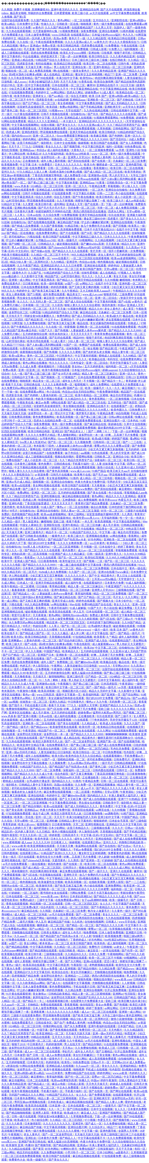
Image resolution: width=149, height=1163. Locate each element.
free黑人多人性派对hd (33, 442)
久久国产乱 (35, 272)
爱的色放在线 (133, 1102)
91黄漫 (100, 182)
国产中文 (94, 575)
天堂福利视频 (109, 517)
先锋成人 (133, 323)
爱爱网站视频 (84, 456)
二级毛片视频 (25, 921)
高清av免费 (60, 38)
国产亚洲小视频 (27, 716)
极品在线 (128, 316)
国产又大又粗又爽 (70, 799)
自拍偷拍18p (78, 114)
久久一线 (17, 373)
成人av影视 (38, 478)
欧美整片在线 (82, 474)
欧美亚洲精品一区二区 (50, 1033)
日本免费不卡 (17, 687)
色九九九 (128, 34)
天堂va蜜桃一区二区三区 (119, 269)
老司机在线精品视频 (24, 788)
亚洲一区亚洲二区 (29, 370)
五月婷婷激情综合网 (129, 254)
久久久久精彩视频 (87, 618)
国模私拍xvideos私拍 (75, 615)
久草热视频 (104, 128)
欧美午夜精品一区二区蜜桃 (92, 395)
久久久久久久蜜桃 (70, 352)
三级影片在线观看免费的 (26, 1015)
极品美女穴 (74, 294)
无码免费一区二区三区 (82, 207)
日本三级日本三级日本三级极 (90, 60)
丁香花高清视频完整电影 (47, 175)
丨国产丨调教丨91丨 (98, 431)
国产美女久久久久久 (133, 218)
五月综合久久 (101, 20)
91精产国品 (99, 471)
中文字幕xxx (27, 427)
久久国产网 (19, 1087)
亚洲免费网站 (113, 885)
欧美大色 (89, 164)
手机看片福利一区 (83, 463)
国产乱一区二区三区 (60, 442)
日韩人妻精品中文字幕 (133, 1080)
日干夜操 (7, 1120)
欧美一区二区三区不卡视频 (106, 957)
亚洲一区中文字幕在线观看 (34, 85)
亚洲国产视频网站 (110, 1112)
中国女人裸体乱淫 (31, 525)
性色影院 (129, 752)
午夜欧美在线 (25, 402)
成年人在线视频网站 (38, 755)
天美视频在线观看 (60, 636)
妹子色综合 (72, 453)
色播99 (138, 395)
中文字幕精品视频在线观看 (31, 467)
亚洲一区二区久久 (44, 135)
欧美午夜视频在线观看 (56, 370)
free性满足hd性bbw (116, 939)
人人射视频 (129, 983)
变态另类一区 (98, 251)
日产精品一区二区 (96, 676)
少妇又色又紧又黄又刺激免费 (126, 766)
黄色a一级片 (14, 965)
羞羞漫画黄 (19, 590)
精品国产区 (52, 276)
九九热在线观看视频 (18, 31)
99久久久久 (8, 290)
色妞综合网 (40, 626)
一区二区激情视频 (118, 398)
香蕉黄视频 (71, 1004)
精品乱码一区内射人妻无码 (35, 38)
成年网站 (44, 139)
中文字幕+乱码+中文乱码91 (98, 835)
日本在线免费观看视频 (82, 128)
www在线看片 (61, 258)
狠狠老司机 (110, 294)
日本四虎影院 (109, 683)
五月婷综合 (115, 402)
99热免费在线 (133, 146)
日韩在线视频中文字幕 (125, 110)
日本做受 (19, 1055)
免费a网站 (23, 492)
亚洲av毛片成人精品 (18, 481)
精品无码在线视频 (28, 1152)
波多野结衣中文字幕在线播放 (30, 763)
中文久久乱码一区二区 (34, 835)
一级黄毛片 (110, 1105)
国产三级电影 (138, 820)
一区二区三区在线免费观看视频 (22, 1156)
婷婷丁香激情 (126, 546)
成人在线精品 (52, 74)
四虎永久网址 (75, 92)
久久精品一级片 (11, 521)
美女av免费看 (49, 968)
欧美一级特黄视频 (52, 283)
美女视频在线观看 (74, 406)
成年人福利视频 (129, 636)
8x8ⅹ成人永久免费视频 (75, 49)
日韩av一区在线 (135, 827)
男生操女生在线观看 (29, 298)
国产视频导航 (72, 146)
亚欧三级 (22, 168)
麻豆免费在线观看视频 (53, 647)
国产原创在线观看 (79, 160)
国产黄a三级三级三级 (41, 182)
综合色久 (23, 269)
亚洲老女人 (40, 96)
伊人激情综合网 (89, 831)
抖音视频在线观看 (51, 874)
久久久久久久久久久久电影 (63, 1011)
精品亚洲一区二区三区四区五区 (66, 622)
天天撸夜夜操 (22, 676)
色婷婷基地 (53, 1062)
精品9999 (79, 337)
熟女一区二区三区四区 (34, 110)
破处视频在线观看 (68, 243)
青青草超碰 (10, 824)
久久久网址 (46, 388)
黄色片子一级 (77, 38)
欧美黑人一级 (137, 225)
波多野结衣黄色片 (52, 975)
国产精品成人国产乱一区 (35, 633)
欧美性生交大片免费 (18, 27)
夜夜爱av (30, 557)
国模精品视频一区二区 (71, 759)
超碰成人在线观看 (121, 1083)
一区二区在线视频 (78, 507)
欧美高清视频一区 (68, 416)
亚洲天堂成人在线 (63, 600)
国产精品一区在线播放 (21, 233)
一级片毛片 (106, 763)
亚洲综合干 (68, 319)
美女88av (77, 366)
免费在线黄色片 (11, 283)
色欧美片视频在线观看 (15, 254)
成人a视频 (59, 1040)
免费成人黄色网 (102, 157)
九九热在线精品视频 (96, 110)
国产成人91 (54, 983)
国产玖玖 (93, 114)
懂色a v (24, 45)
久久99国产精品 (132, 622)
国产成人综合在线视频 (79, 301)
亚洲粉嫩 (51, 820)
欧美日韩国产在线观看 (105, 142)
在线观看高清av (80, 34)
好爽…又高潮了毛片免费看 (122, 435)
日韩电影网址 (121, 128)
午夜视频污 (64, 683)
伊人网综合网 (17, 153)
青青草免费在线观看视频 (109, 334)
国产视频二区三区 (134, 712)
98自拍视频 (122, 413)
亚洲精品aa (31, 809)
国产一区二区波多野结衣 (80, 741)
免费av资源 (49, 45)
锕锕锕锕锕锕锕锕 (116, 734)
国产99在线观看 (45, 78)
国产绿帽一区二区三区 (23, 243)
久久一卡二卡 (57, 1109)
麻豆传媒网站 (17, 1080)
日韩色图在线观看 (42, 229)
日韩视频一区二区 (128, 1047)
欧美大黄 (51, 179)
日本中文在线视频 (65, 142)
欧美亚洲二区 (70, 788)
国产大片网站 (73, 961)
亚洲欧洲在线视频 (25, 207)
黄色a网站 (63, 20)
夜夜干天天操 (14, 384)
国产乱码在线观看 (60, 337)
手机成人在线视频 (96, 1069)
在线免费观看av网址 (32, 391)
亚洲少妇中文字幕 (109, 817)
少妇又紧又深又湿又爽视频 (128, 287)
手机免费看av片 (134, 755)
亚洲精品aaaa (78, 99)
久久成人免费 (28, 366)
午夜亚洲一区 (135, 946)
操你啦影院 (87, 1004)
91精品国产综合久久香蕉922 (52, 60)
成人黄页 (128, 308)
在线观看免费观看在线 (23, 128)
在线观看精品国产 (82, 27)
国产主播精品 (104, 1051)
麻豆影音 (49, 298)
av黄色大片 (101, 42)
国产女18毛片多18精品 (66, 373)
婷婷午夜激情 (109, 1080)
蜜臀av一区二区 (98, 928)
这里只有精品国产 (28, 142)
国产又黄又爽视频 (81, 773)
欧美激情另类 (44, 885)
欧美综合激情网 (104, 81)
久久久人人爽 (103, 276)
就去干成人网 (41, 813)
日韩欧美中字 (10, 427)
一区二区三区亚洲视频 (65, 546)
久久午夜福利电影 (53, 153)
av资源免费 (42, 474)
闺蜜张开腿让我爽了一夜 (90, 200)
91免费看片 (46, 164)
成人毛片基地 (111, 525)
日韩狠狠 (38, 146)
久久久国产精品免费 (57, 27)
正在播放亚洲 (138, 777)
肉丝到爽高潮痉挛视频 (109, 78)
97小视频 (90, 1120)
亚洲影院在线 (119, 20)
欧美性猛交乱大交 (70, 561)
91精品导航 (72, 225)
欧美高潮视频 (103, 521)
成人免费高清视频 (40, 70)
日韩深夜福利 (106, 1148)
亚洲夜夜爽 (38, 1011)
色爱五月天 (125, 499)
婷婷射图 (55, 835)
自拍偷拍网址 (126, 1058)
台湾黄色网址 (48, 438)
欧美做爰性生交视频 (51, 882)
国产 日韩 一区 (35, 1055)
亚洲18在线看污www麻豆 (114, 572)
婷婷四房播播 (67, 179)
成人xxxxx (20, 81)
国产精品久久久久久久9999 (92, 139)
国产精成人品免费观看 (26, 225)
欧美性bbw (87, 78)
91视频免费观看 (69, 31)
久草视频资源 (139, 1152)
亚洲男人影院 (115, 882)
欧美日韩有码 (104, 197)
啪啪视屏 (86, 23)
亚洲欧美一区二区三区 (101, 99)
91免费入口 (116, 49)
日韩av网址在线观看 (121, 416)
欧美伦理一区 (35, 672)
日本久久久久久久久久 (69, 164)
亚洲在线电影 (36, 795)
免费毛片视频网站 (12, 1138)
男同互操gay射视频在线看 (30, 1102)
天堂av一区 (85, 1098)
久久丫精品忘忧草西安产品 (124, 124)
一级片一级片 (100, 629)
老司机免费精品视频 (99, 759)
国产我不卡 (16, 705)
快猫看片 (98, 936)
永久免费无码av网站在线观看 (19, 388)
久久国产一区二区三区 (83, 572)
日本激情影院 (33, 1123)
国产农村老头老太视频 (97, 352)
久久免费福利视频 (62, 928)
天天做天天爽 (33, 67)
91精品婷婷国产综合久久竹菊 (62, 272)
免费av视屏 (10, 370)
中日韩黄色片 (65, 355)
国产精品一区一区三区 (80, 925)
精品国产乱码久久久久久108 (95, 997)
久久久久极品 (60, 633)
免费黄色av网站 (21, 698)
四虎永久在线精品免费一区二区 (53, 420)
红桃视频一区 (26, 1029)
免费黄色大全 (17, 1159)
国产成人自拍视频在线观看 (100, 799)
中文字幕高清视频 (36, 517)
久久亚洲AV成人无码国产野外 (128, 651)
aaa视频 (85, 453)
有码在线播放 (44, 63)
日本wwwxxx (83, 629)
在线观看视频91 (113, 755)
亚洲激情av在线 (98, 175)
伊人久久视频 (33, 651)
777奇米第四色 (99, 719)
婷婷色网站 (30, 139)
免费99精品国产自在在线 (96, 604)
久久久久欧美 (14, 1123)
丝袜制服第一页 (76, 348)
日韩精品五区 (39, 269)
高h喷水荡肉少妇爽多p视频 (25, 74)
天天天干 (59, 817)
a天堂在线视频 (138, 366)
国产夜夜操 (16, 1051)
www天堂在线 (127, 921)
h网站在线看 (58, 402)
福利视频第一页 (134, 49)
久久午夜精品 (70, 290)
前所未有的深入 (59, 334)
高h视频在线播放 (89, 878)
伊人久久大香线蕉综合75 (124, 42)
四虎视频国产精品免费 (26, 514)
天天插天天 (40, 676)
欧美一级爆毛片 (68, 240)
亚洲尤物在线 (31, 157)
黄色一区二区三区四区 (41, 355)
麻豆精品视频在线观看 (76, 496)
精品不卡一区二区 (57, 532)
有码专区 (113, 359)
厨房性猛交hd (41, 997)
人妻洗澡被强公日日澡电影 (81, 665)
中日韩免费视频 (112, 752)
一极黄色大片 (57, 535)
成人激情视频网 (136, 856)
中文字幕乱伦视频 (84, 193)
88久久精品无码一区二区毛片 (19, 572)
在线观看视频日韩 (57, 1001)
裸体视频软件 (46, 366)
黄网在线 (36, 449)
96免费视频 (127, 117)
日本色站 (133, 420)
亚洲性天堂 (71, 874)
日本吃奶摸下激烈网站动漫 (126, 507)
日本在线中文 (107, 546)
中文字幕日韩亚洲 (93, 146)
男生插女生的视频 (48, 748)
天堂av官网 (111, 791)
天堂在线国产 (73, 110)
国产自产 (59, 1022)
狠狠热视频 (85, 979)
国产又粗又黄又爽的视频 (84, 287)
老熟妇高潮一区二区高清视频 (30, 553)
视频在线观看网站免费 (93, 867)
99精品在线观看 (41, 1037)
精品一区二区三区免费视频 (93, 568)
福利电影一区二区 (117, 366)
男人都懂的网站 (67, 435)
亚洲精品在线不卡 (107, 85)
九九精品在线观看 (20, 1148)
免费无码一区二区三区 (60, 568)
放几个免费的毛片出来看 (96, 225)
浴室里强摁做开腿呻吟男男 (103, 514)
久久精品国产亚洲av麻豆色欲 (19, 330)
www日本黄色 (55, 1073)
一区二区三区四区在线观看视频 (90, 258)
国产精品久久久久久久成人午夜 (33, 773)
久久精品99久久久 (76, 398)
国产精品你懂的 (32, 806)
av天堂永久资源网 (134, 106)
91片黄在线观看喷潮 (27, 114)
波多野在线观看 (11, 777)
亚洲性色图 (16, 503)
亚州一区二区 (44, 817)
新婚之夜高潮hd (11, 878)
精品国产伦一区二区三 (52, 730)
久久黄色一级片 (121, 910)
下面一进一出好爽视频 (73, 56)
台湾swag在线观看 (88, 179)
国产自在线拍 (107, 846)
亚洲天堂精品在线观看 (84, 132)
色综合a (41, 150)
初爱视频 (69, 326)
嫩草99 (91, 85)
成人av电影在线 (135, 200)
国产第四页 (130, 402)
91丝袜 (5, 222)
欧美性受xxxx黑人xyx (86, 517)
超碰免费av (92, 92)
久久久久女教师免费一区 (57, 384)
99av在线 (74, 604)
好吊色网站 (95, 539)
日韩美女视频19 (51, 932)
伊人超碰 (103, 856)
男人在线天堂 (62, 67)
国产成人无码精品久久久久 (122, 103)
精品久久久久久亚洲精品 (43, 121)
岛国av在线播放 (64, 784)
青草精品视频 (57, 586)
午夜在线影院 (82, 644)
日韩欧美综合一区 (118, 182)
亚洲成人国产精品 (25, 561)
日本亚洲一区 (57, 1105)
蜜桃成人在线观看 (110, 355)
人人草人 (20, 215)
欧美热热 (100, 943)
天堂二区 (78, 824)
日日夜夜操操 (31, 283)
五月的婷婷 (132, 449)
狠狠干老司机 (122, 52)
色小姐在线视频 (125, 193)
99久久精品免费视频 (84, 254)
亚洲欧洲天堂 (113, 106)
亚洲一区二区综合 (106, 298)
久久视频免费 (83, 442)
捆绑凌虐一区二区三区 (110, 164)
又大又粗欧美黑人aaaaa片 (96, 290)
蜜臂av (18, 557)
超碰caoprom (109, 370)
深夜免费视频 (89, 31)
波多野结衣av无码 (123, 1098)
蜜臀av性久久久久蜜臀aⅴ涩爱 (112, 445)
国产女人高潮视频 (131, 142)
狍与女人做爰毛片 (99, 910)
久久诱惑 (127, 514)
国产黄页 (38, 1148)
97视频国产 (69, 377)
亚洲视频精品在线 (12, 611)
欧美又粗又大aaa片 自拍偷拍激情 (127, 471)
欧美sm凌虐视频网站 (124, 258)
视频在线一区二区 (16, 70)
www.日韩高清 (60, 34)
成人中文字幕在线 (97, 633)
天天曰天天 (51, 957)
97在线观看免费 (62, 193)
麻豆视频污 (129, 388)
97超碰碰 (55, 467)
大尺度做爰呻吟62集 (45, 31)
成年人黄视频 (22, 961)
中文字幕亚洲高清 (23, 197)
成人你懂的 (53, 1047)
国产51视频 (34, 294)
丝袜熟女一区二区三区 (34, 701)
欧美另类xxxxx (108, 499)
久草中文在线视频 (135, 424)
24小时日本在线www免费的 (76, 489)
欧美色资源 (42, 838)
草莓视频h (114, 186)
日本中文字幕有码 (109, 680)
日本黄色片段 (10, 528)
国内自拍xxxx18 (21, 135)
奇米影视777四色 (44, 445)
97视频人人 (125, 272)
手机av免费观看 (83, 849)
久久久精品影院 (97, 38)
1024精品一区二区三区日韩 (47, 186)
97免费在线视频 (16, 939)
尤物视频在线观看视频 (26, 932)
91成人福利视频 (136, 582)
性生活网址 (8, 990)
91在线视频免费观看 (124, 326)
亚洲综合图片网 (78, 1127)
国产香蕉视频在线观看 (64, 1029)
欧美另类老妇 (22, 96)
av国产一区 (72, 283)
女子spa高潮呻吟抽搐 (95, 900)
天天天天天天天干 (81, 334)
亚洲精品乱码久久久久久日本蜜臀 (62, 265)
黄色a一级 (29, 694)
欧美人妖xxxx (26, 824)
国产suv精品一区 (58, 96)
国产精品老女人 (74, 431)
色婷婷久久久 (137, 1073)
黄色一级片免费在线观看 (108, 23)
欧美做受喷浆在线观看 (64, 727)
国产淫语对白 (118, 139)
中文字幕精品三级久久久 (87, 236)
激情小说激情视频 (122, 1019)
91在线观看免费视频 (84, 427)
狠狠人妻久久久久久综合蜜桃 (82, 305)
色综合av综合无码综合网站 (79, 391)
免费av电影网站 (69, 106)
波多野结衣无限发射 (29, 734)
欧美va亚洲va (17, 355)
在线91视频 (48, 124)
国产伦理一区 (130, 950)
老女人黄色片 (106, 254)
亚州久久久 (8, 171)
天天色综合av (81, 1037)
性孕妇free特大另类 (69, 777)
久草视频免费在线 (49, 788)
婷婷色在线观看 (86, 600)
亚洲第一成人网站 (20, 279)
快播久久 (141, 416)
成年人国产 (48, 662)
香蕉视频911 (101, 168)
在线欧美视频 (97, 882)
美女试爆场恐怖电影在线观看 (108, 323)
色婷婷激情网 (54, 1044)
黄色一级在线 (137, 568)
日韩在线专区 (63, 579)
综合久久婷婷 (44, 197)
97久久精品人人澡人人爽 (32, 171)
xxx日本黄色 (98, 543)
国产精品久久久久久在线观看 (118, 114)
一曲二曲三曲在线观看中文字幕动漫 (79, 564)
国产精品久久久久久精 (110, 925)
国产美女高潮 (14, 809)
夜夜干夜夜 (73, 521)
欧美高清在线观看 (28, 507)
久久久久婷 (8, 849)
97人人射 (85, 936)
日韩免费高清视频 (20, 416)
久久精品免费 (107, 968)
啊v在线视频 (61, 70)
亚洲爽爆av (15, 640)
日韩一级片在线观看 (24, 1116)
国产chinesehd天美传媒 (62, 247)
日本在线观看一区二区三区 (69, 85)
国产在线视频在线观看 (42, 222)
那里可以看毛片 (61, 528)
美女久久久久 (54, 146)
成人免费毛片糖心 (31, 719)
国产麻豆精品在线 (95, 424)
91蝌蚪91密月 (46, 777)
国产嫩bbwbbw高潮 (92, 243)
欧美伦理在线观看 (38, 341)
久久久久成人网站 (119, 867)
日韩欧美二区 (103, 456)
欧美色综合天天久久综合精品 (83, 755)
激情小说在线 (105, 467)
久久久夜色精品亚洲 (122, 56)
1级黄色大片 (19, 272)
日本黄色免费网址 (25, 1098)
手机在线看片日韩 (35, 705)
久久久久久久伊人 (76, 575)
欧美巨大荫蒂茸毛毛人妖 (48, 741)
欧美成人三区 (107, 1047)
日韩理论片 (70, 867)
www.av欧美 (19, 846)
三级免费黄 (126, 294)
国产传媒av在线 (41, 251)
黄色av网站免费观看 (132, 864)
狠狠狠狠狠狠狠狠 (77, 189)
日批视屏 (107, 52)
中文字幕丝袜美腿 (67, 182)
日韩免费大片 (137, 409)
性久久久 (88, 276)
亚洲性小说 (133, 150)
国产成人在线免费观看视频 (79, 467)
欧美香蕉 (99, 636)
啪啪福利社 (45, 218)
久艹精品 (111, 636)
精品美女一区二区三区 (47, 380)
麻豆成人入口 (89, 1112)
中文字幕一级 (107, 532)
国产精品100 (38, 709)
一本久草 (87, 521)
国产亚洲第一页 (111, 694)
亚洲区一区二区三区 (44, 492)
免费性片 (94, 946)
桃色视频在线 (106, 261)
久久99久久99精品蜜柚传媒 (123, 557)
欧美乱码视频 (60, 1019)
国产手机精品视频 (91, 106)
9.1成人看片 (107, 92)
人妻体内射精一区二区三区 (57, 395)
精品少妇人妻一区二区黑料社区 (29, 261)
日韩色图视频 (10, 853)
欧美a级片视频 (101, 438)
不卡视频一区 (92, 380)
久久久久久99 (41, 842)
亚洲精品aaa (27, 150)
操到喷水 (47, 142)
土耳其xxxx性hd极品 (104, 579)
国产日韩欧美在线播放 (34, 535)
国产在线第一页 (102, 160)
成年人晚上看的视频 (53, 160)
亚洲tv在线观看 (93, 961)
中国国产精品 (52, 651)
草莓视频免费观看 (126, 550)
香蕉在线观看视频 (17, 903)
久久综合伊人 (97, 1127)
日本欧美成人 (56, 1102)
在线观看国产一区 (122, 406)
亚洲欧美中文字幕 (39, 117)
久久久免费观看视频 (120, 1138)
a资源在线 (12, 1065)
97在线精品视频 (83, 636)
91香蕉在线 (86, 81)
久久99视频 (111, 279)
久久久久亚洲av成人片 (79, 42)
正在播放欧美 (31, 160)
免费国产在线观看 (90, 344)
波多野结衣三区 (19, 312)
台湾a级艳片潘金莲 (100, 626)
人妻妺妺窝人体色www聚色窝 (88, 330)
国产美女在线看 (97, 492)
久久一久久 (113, 388)
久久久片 (118, 827)
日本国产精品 (126, 1026)
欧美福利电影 (91, 694)
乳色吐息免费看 (120, 748)
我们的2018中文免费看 (42, 543)
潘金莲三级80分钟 (95, 218)
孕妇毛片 (68, 1051)
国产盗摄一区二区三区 (15, 229)
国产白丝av (125, 846)
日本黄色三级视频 (25, 463)
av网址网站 (58, 92)
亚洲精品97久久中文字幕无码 (124, 824)
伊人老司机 (27, 528)
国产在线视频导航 (129, 741)
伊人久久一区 (14, 550)
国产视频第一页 (51, 377)
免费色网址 (63, 316)
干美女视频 (104, 1055)
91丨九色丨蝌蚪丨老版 (53, 680)
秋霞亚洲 (130, 1033)
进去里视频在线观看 (118, 319)
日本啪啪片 (61, 939)
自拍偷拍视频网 (94, 921)
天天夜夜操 (113, 243)
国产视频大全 (105, 600)
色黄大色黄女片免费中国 (90, 481)
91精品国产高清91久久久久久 (19, 647)
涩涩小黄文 (111, 961)
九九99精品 (58, 261)
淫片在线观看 (26, 856)
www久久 (105, 665)
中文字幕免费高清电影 (90, 103)
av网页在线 (103, 809)
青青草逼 (57, 1112)
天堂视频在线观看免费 (52, 128)
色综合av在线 (87, 261)
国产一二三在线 (132, 442)
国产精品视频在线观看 (43, 950)
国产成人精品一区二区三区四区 (42, 867)
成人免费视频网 (88, 499)
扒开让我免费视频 (115, 990)
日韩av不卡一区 (100, 1062)
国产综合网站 (131, 694)
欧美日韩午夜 (44, 204)
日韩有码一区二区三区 (34, 308)
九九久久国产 (132, 723)
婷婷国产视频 (120, 438)
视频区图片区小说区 (75, 690)
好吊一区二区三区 (112, 510)
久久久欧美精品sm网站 (31, 983)
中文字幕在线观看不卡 (92, 1138)
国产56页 (87, 233)
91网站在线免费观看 (14, 121)
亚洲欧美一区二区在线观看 (93, 326)
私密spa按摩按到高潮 (64, 1080)
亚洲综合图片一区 (114, 420)
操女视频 (92, 348)
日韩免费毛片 (122, 759)
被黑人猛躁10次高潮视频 (87, 672)
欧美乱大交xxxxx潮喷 (73, 52)
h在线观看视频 (26, 925)
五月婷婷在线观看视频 (72, 492)
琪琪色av (20, 799)
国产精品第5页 (34, 319)
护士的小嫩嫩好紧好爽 (95, 222)
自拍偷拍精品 (29, 438)
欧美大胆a (17, 636)
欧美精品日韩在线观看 (122, 38)
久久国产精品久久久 (43, 20)
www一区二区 (100, 153)
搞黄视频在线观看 (31, 352)
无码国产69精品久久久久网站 (27, 1094)
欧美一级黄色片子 (52, 1058)
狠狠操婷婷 (100, 820)
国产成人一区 (93, 1123)
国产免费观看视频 (100, 1094)
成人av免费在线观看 (59, 1055)
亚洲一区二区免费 (126, 74)
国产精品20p (123, 698)
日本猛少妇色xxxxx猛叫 (106, 34)
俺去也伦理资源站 (121, 395)
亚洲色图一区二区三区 (133, 283)
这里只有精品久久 (78, 827)
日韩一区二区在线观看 (115, 781)
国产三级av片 (125, 618)
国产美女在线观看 (68, 723)
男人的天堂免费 (136, 975)
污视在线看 (34, 236)
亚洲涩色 (72, 261)
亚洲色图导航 (134, 164)
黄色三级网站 (76, 514)
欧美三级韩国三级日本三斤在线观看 (123, 1134)
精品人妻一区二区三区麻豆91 (100, 373)
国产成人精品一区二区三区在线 (103, 171)
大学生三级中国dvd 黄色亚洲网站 (32, 597)
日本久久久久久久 (115, 236)
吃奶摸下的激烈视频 (55, 449)
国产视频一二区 (93, 561)
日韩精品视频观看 (113, 247)
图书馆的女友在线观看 (82, 730)
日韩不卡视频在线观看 (55, 114)
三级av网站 (8, 1152)
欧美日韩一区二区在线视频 (100, 63)
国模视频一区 (41, 481)
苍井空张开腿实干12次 (124, 362)
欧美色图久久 (119, 409)
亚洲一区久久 (133, 135)
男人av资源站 (20, 247)
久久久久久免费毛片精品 (40, 435)
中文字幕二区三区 (106, 647)
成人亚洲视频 (67, 968)
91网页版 (140, 34)
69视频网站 (86, 240)
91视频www (56, 110)
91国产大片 (46, 330)
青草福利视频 (83, 593)
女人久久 (23, 301)
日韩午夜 (124, 63)
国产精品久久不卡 (57, 88)
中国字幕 (42, 1029)
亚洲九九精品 (58, 701)
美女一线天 (10, 856)
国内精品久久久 (62, 781)
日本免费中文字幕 (28, 23)
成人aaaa (26, 842)
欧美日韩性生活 (99, 56)
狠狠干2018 (19, 1044)
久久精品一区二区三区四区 (73, 907)
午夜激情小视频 (61, 669)
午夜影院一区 (79, 965)
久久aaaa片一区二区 (26, 936)
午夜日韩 (34, 409)
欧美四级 (52, 106)
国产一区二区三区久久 (87, 658)
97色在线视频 (111, 658)
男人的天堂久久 (119, 175)
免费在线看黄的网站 (115, 344)
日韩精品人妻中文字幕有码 (36, 784)
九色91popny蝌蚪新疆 (14, 950)
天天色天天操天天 (97, 1083)
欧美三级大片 (115, 200)
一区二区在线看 (82, 20)
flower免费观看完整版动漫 (73, 135)
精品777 (109, 74)
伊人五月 (79, 611)
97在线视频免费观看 (21, 92)
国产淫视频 (120, 225)
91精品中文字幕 (11, 204)
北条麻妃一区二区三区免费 (129, 160)
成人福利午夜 (73, 582)
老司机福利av (17, 236)
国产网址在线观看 (121, 1091)
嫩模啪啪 (125, 279)
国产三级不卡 (31, 489)
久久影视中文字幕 (32, 276)
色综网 (142, 326)
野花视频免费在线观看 (54, 132)
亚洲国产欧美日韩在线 (32, 1141)
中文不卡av (52, 319)
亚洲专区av (43, 1019)
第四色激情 (109, 305)
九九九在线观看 (47, 557)
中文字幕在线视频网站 (26, 124)
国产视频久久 (63, 849)
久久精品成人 (90, 723)
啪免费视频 (90, 932)
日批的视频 (140, 745)
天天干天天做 (68, 81)
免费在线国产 (14, 460)
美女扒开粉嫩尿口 (81, 972)
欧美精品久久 (70, 651)
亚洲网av (118, 993)
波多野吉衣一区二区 (29, 1069)
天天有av (68, 1047)
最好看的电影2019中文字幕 (114, 427)
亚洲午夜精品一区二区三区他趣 (113, 67)
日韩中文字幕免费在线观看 (127, 615)
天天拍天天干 (14, 316)
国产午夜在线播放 (83, 197)
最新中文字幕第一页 (68, 694)
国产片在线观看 (70, 233)
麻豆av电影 (59, 1083)
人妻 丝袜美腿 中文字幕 (111, 463)
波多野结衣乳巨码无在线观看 (30, 337)
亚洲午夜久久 (114, 553)
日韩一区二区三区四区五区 (82, 903)
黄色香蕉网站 (97, 398)
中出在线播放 (31, 56)
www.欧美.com (50, 896)
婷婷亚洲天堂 (49, 56)
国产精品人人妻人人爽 (110, 1102)
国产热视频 (62, 330)
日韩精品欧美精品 (59, 993)
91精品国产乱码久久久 (84, 532)
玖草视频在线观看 (120, 928)
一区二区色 (97, 189)
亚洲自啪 (94, 52)
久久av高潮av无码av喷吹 (83, 763)
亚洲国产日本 (46, 654)
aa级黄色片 (122, 1152)
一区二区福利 (30, 892)
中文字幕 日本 (29, 164)
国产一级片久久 (99, 871)
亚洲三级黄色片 (35, 532)
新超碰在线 (115, 424)
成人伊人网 (77, 633)
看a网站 (134, 438)
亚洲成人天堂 (74, 204)
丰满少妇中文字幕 (67, 78)
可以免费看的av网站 (15, 928)
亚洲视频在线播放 (97, 535)
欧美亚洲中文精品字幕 (31, 745)
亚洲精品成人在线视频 (78, 117)
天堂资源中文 (126, 579)
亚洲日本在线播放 (65, 979)
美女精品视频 (38, 247)
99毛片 (13, 510)
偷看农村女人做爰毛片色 (27, 791)
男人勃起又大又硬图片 (131, 644)
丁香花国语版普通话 (37, 503)
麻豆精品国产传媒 (68, 222)
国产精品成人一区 (24, 593)
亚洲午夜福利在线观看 (102, 1026)
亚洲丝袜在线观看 (95, 265)
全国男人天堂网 (88, 705)
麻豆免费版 (126, 608)
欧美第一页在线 (24, 817)
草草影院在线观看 (83, 809)
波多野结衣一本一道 (53, 157)
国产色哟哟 (116, 135)
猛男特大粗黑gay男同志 (31, 539)
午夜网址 (57, 665)
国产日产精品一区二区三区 (39, 103)
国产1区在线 (108, 618)
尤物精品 (33, 1004)
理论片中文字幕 (65, 413)
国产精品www (39, 727)
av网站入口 (87, 283)
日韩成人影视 (98, 49)
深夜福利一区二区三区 (108, 460)
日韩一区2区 (69, 748)
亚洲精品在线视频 (122, 222)
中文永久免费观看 (68, 1087)
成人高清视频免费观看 (69, 229)
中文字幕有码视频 (105, 301)
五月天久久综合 (62, 1037)
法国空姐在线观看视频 (116, 669)
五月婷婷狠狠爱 (16, 1062)
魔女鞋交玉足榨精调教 (89, 74)
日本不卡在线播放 (83, 528)
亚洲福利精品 (128, 1065)
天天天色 (57, 117)
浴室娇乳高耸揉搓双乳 (31, 106)
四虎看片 (113, 218)
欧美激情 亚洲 (137, 734)
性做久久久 (48, 23)
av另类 (120, 150)
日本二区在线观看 (38, 1080)
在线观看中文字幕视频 (77, 983)
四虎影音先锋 (25, 63)
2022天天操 (127, 85)
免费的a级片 (27, 900)
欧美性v (66, 1062)
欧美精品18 (34, 153)
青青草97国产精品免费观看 (92, 503)
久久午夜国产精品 (28, 265)
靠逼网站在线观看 (86, 846)
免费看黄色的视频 (119, 853)
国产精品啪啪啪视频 (18, 1112)
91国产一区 (70, 344)
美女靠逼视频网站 (57, 478)
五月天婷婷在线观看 (64, 712)
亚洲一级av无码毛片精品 (21, 752)
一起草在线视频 (110, 950)
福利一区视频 (114, 146)
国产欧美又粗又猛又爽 (46, 290)
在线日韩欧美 (118, 60)
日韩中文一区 (125, 770)
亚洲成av (35, 45)
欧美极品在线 (97, 359)
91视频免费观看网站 (106, 117)
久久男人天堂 (104, 27)
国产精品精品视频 (17, 946)
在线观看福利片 (93, 582)
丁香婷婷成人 (78, 939)
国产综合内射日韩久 (71, 640)
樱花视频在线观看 (20, 1109)
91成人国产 (48, 507)
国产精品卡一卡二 (113, 380)
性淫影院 (130, 993)
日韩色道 (97, 1037)
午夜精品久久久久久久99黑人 (91, 409)
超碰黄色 (141, 117)
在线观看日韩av (92, 842)
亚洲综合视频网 (109, 31)
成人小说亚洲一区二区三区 (41, 460)
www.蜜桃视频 (11, 842)
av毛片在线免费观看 (15, 864)
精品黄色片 (108, 575)
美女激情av (40, 993)
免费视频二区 (65, 662)
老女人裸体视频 (16, 294)
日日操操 (42, 586)
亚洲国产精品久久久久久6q (116, 705)
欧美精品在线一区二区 (130, 92)
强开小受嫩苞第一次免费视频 (126, 251)
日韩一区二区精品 (59, 168)
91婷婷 (60, 298)
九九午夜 (102, 701)
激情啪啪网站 (57, 676)
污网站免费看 (78, 892)
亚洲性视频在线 (51, 496)
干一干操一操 (10, 391)
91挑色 (74, 478)
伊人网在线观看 (19, 575)
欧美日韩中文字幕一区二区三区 (65, 687)
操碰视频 (84, 142)
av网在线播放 (118, 535)
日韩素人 (111, 921)
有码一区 (140, 1148)
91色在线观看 (100, 453)
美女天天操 (120, 276)
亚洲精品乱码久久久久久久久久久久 (101, 121)
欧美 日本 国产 (98, 96)
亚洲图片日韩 (134, 932)
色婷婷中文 (10, 38)
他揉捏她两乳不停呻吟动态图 (53, 211)
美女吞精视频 (66, 103)
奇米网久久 (139, 279)
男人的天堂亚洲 (120, 453)
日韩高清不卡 (70, 835)
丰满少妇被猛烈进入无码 (44, 81)
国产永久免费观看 (75, 1026)
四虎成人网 (13, 132)
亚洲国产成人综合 (38, 590)
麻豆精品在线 (88, 312)
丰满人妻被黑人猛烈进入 (123, 795)
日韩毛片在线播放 (61, 474)
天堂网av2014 (120, 665)
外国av (48, 67)
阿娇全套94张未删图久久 (39, 316)
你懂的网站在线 (53, 1026)
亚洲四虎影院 (30, 132)
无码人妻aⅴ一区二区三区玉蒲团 (80, 510)
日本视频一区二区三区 (37, 305)
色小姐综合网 (39, 1120)
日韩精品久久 (46, 243)
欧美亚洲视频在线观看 (41, 846)
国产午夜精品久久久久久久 (28, 326)
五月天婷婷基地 (94, 366)
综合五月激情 (79, 96)
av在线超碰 (61, 99)
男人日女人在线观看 (129, 575)
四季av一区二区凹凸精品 (94, 748)
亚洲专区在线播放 (20, 712)
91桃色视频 (127, 31)
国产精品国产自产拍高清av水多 (67, 539)
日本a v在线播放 (82, 168)
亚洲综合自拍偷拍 (116, 189)
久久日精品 (43, 831)
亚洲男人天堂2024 (79, 157)
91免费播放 (112, 45)
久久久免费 (66, 629)
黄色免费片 (45, 463)
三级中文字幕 (45, 900)
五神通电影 (69, 499)
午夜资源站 (126, 683)
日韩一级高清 (95, 553)
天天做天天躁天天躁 (14, 413)
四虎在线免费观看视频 (45, 52)
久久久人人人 (25, 979)
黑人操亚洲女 (31, 521)
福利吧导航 (40, 827)
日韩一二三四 (105, 193)
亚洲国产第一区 (107, 741)
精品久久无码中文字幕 (103, 690)
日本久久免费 (97, 954)
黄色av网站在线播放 (35, 362)
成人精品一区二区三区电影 (53, 427)
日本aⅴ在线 (34, 215)
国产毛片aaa (100, 474)
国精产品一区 (75, 388)
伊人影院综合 (41, 665)
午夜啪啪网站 (115, 954)
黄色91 (64, 896)
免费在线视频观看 (51, 1004)
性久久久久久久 (78, 359)
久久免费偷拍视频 (35, 323)
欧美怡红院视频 (95, 557)
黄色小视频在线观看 (64, 831)
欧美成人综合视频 (111, 723)
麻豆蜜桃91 (126, 489)
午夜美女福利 (10, 618)
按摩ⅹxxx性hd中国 (89, 247)
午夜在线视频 (129, 45)
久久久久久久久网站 (123, 709)
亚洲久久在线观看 (121, 871)
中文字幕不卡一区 (136, 925)
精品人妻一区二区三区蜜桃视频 (91, 993)
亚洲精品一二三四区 (77, 975)
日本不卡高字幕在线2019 (99, 229)
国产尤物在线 (125, 99)
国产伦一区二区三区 (77, 1076)
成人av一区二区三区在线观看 (96, 550)
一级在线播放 (37, 864)
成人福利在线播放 (58, 150)
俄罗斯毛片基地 (86, 413)
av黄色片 (38, 27)
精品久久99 (128, 243)
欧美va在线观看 (21, 485)
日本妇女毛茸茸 (119, 820)
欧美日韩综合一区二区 (79, 298)
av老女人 (119, 946)
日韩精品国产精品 (125, 997)
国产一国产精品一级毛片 (125, 633)
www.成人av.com (92, 294)
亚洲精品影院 (115, 377)
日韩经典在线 (32, 384)
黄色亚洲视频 (11, 287)
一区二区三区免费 (132, 914)
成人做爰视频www (103, 644)
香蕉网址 (134, 535)
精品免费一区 (42, 258)
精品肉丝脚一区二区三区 (36, 1040)
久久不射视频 (65, 200)
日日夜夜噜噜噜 (48, 561)
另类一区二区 (105, 207)
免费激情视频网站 (17, 709)
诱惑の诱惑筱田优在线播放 (90, 211)
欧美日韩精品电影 (68, 45)
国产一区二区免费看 (59, 658)
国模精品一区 (81, 579)
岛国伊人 (119, 27)
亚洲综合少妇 (121, 456)
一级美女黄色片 (80, 70)
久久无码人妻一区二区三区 (47, 301)
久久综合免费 (51, 215)
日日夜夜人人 (59, 842)
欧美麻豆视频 (99, 135)
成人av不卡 (88, 788)
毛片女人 (118, 597)
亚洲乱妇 (68, 74)
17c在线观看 (81, 719)
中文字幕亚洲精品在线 (84, 88)
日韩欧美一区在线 (68, 23)
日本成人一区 (25, 582)
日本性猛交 (77, 362)
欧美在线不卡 (10, 633)
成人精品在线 (72, 737)
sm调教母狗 (111, 813)
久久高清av (132, 247)
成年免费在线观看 (54, 294)
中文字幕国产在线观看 (127, 903)
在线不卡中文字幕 (127, 229)
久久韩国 (45, 910)
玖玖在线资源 (117, 215)
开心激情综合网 (30, 1058)
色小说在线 (53, 391)
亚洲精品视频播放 (104, 784)
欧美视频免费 (10, 164)
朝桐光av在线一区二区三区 (18, 885)
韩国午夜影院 (10, 835)
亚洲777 (123, 799)
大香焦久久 (78, 150)
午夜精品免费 (97, 186)
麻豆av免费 (42, 402)
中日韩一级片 (49, 489)
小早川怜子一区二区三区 (16, 420)
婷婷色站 (113, 265)
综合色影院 (62, 773)
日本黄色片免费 (24, 211)
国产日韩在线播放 (78, 1109)
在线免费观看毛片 (57, 745)
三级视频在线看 (125, 590)
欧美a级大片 (114, 316)
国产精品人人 (65, 279)
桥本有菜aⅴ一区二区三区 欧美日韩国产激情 (75, 269)
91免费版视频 (69, 215)
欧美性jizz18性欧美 (78, 153)
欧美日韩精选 (107, 132)
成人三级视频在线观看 (15, 52)
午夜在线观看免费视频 (49, 42)
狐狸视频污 (81, 384)
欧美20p (89, 647)
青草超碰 (131, 380)
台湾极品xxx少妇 (46, 240)
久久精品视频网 (105, 240)
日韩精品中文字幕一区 (26, 377)
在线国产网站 (36, 918)
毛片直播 (29, 49)
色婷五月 (25, 665)
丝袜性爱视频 (89, 272)
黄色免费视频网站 (44, 416)
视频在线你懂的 (65, 456)
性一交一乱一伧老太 (132, 517)
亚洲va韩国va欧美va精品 (124, 96)
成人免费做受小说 (75, 175)
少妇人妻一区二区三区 (82, 341)
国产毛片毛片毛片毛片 (52, 207)
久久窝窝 (28, 204)
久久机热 (57, 305)
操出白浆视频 (99, 507)
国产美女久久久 (67, 124)
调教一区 (14, 629)
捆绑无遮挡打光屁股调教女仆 (115, 737)
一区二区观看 (81, 791)
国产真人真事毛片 (115, 1037)
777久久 (26, 146)
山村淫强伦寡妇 (16, 200)
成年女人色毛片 (72, 380)
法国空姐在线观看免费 (15, 20)
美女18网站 (31, 943)
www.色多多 (21, 186)
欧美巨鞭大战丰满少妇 (132, 1001)
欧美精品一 (114, 543)
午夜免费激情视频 (108, 391)
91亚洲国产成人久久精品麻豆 (67, 553)
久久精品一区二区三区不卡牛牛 (50, 254)
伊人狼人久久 (130, 186)
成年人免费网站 (100, 384)
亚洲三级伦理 (75, 676)
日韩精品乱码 (78, 449)
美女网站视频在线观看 (47, 485)
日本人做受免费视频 (38, 34)
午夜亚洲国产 (127, 348)
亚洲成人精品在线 (23, 60)
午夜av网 (60, 388)
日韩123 (130, 377)
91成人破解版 (78, 608)
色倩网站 (97, 791)
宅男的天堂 (114, 481)
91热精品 (134, 799)
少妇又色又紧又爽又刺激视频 (27, 88)
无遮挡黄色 (8, 507)
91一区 (142, 388)
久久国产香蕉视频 (52, 225)
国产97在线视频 (11, 867)
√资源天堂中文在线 (131, 298)
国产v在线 (124, 301)
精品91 (81, 950)
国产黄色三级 (10, 110)
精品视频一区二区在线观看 (47, 903)
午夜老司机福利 (58, 608)
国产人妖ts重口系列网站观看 (119, 179)
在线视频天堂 (135, 727)
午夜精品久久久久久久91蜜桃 (40, 629)
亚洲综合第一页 (82, 67)
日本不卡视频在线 (92, 1087)
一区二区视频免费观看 (101, 150)
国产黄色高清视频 (48, 49)
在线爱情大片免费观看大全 (128, 384)
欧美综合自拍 (60, 972)
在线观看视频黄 (123, 1094)
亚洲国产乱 (58, 348)
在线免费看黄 (37, 168)
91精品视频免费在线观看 (42, 799)
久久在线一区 (25, 42)
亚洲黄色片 (75, 647)
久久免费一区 (83, 784)
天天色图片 (40, 698)
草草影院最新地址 (60, 517)
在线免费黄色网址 (47, 233)
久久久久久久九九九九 (57, 1123)
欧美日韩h (46, 939)
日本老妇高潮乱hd (81, 896)
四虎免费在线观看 (92, 45)
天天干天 (14, 146)
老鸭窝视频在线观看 (102, 965)
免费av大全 (8, 979)
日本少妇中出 (124, 600)
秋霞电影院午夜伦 (49, 499)
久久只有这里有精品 (21, 78)
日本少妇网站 (57, 827)
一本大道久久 (68, 121)
